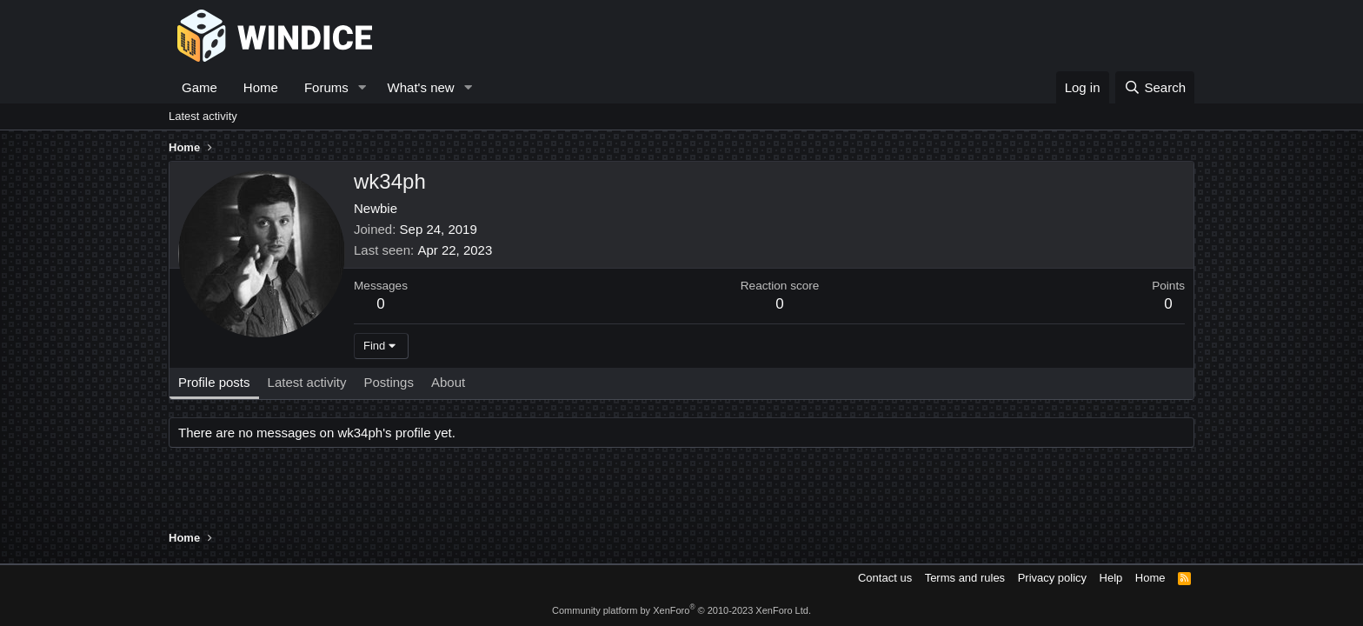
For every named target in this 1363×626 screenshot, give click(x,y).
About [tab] (448, 382)
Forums (326, 87)
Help (1111, 577)
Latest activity (203, 116)
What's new (421, 87)
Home (260, 87)
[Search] (1154, 87)
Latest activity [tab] (307, 382)
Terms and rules (965, 577)
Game (199, 87)
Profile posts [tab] (214, 382)
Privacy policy (1052, 577)
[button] (362, 87)
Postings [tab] (388, 382)
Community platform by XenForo (681, 610)
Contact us (885, 577)
